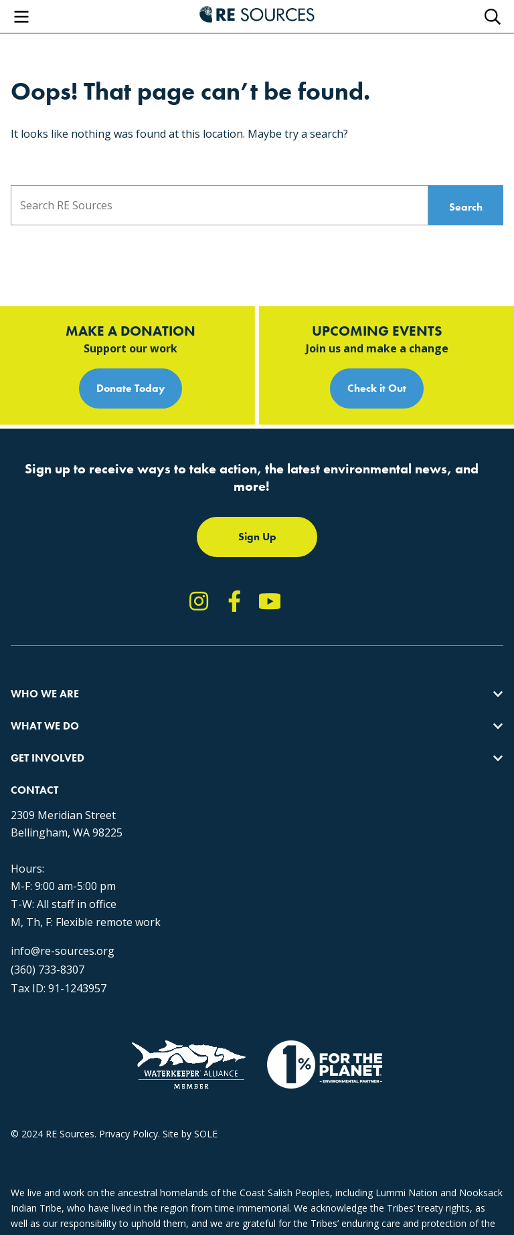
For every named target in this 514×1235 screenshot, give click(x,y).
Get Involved (47, 758)
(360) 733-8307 (47, 969)
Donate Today (130, 388)
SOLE (206, 1133)
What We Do (45, 726)
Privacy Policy (128, 1133)
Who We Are (45, 694)
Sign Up (257, 537)
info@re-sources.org (62, 950)
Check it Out (376, 388)
